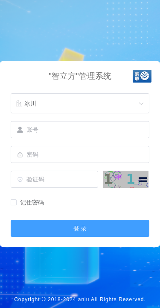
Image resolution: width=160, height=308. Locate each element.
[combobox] (80, 103)
